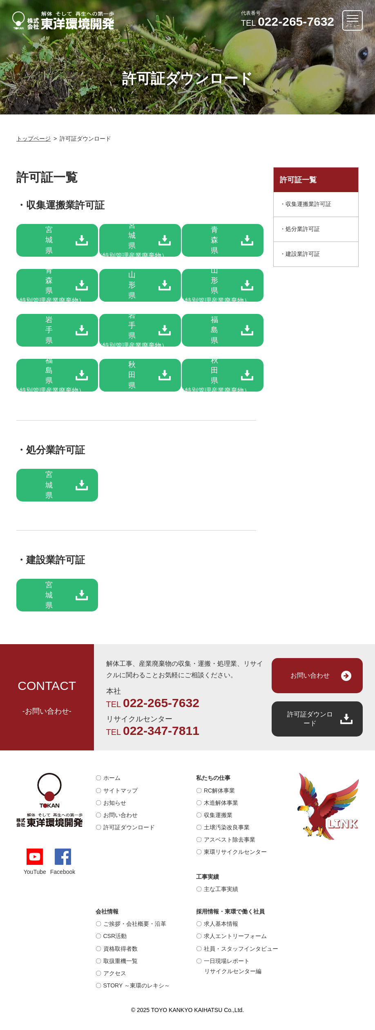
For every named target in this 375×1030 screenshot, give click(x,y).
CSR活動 (115, 936)
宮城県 (49, 240)
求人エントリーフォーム (235, 936)
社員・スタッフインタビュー (241, 948)
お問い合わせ (310, 675)
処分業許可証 (303, 229)
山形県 (132, 285)
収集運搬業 (218, 815)
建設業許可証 (303, 254)
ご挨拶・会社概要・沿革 (134, 923)
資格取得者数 (120, 948)
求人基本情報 (221, 923)
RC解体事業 (219, 790)
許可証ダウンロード (310, 719)
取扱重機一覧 (120, 961)
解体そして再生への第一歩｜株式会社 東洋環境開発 (63, 20)
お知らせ (114, 802)
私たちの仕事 (213, 778)
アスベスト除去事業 (229, 839)
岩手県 (49, 330)
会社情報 (107, 911)
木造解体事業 (221, 802)
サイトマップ (120, 790)
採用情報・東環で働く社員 (230, 911)
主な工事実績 (221, 889)
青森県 (214, 240)
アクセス (114, 973)
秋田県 (132, 374)
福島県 (214, 330)
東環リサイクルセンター (235, 852)
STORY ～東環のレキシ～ (136, 985)
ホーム (112, 778)
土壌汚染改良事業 (227, 827)
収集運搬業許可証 (308, 204)
